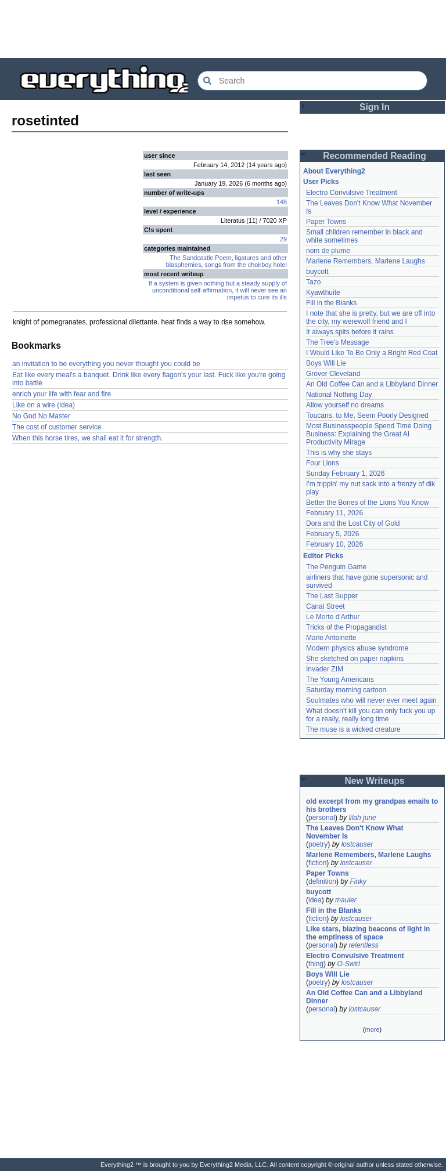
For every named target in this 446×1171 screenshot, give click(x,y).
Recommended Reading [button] (374, 156)
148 (281, 201)
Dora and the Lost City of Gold (353, 523)
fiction (317, 863)
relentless (363, 945)
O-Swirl (348, 964)
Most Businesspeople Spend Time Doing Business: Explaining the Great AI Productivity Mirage (368, 434)
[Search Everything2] (312, 81)
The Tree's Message (337, 342)
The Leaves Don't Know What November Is (355, 832)
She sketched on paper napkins (355, 659)
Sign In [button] (374, 107)
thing (315, 964)
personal (321, 818)
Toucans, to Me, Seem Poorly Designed (367, 415)
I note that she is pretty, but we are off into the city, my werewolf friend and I (370, 317)
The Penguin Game (336, 567)
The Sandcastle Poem (200, 257)
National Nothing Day (339, 395)
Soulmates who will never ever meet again (371, 700)
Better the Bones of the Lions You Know (367, 502)
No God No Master (41, 416)
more (372, 1029)
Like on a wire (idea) (43, 405)
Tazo (313, 282)
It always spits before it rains (350, 332)
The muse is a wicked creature (353, 729)
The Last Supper (332, 596)
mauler (346, 900)
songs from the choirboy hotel (245, 264)
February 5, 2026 (332, 534)
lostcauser (357, 844)
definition (322, 881)
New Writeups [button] (375, 781)
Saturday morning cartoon (346, 690)
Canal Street (325, 606)
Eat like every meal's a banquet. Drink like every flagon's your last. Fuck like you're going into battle (148, 379)
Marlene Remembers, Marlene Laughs (365, 261)
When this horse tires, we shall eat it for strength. (87, 438)
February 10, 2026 (334, 544)
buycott (317, 272)
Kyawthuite (323, 292)
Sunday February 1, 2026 (345, 473)
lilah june (362, 818)
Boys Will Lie (326, 363)
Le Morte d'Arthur (332, 617)
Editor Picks (323, 556)
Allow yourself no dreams (345, 405)
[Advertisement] (223, 29)
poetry (318, 844)
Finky (358, 881)
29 (283, 239)
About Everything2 (334, 171)
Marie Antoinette (331, 638)
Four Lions (322, 463)
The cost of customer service (56, 427)
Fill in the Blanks (331, 303)
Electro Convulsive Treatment (351, 193)
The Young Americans (340, 679)
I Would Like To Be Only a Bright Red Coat (371, 353)
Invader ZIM (324, 669)
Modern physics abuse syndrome (357, 648)
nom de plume (328, 251)
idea (315, 900)
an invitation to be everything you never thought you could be (106, 364)
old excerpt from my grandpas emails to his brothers (372, 805)
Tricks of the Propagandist (346, 627)
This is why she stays (339, 453)
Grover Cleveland (333, 374)
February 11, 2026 (334, 513)
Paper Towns (326, 222)
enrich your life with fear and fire (61, 394)
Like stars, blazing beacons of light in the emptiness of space (368, 933)
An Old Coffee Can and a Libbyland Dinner (372, 384)
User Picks (321, 182)
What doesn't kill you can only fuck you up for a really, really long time (370, 715)
